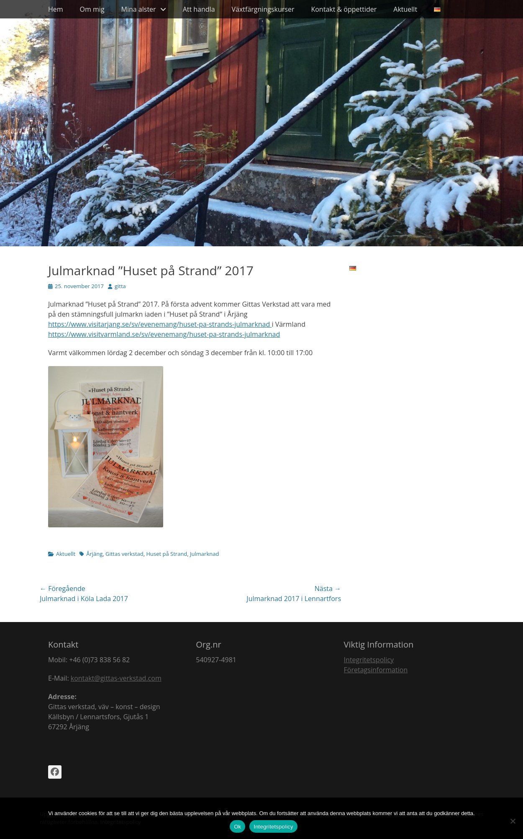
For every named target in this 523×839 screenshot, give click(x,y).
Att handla (199, 9)
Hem (55, 9)
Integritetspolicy (369, 659)
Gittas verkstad (124, 554)
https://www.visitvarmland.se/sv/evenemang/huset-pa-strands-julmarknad (164, 334)
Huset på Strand (166, 554)
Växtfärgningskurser (263, 9)
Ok (237, 827)
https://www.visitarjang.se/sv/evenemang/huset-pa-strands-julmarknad (160, 324)
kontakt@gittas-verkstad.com (116, 678)
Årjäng (94, 554)
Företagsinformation (376, 669)
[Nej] (512, 821)
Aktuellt (405, 9)
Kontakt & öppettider (344, 9)
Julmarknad (204, 554)
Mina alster (138, 9)
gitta (120, 286)
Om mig (92, 9)
